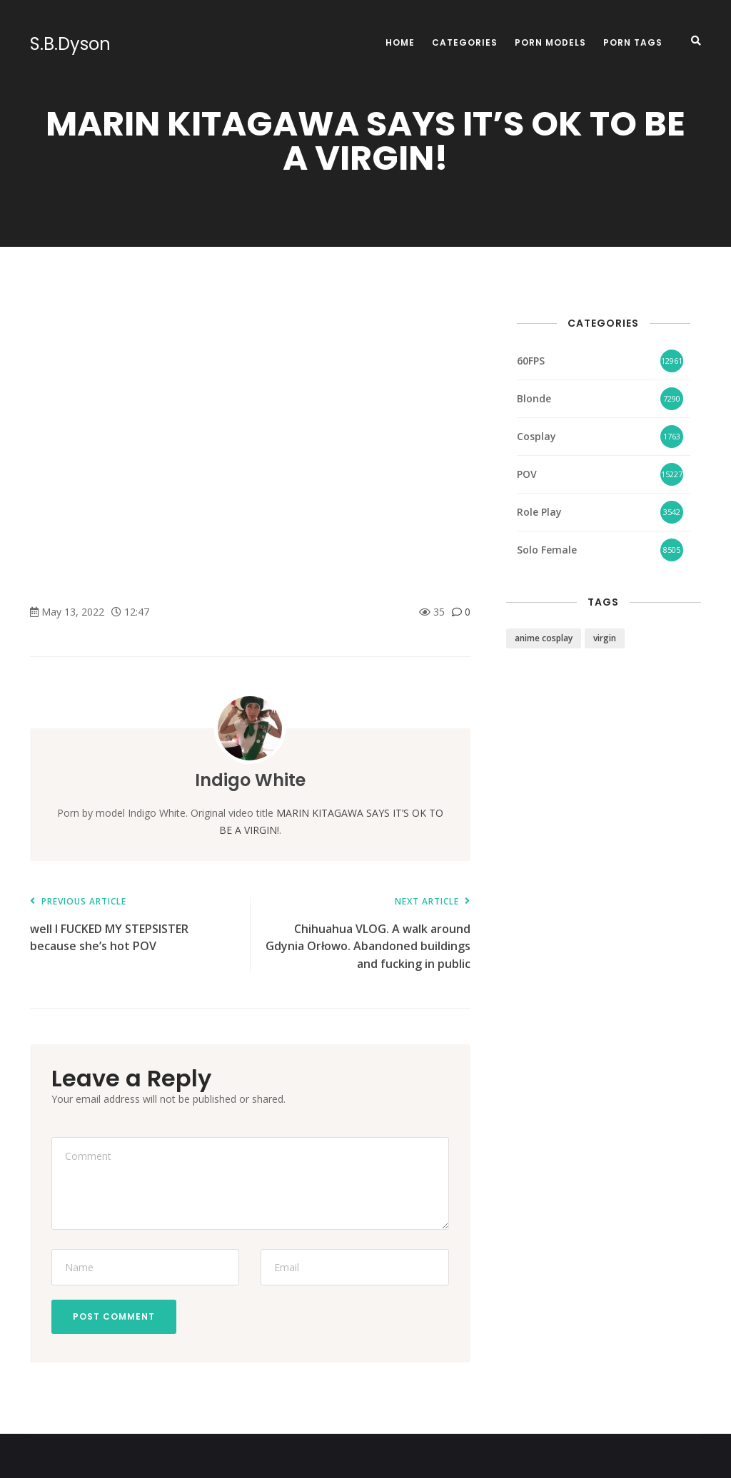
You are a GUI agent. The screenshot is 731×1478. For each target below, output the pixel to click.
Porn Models (550, 42)
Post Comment (114, 1316)
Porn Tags (632, 42)
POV (527, 474)
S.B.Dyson (70, 44)
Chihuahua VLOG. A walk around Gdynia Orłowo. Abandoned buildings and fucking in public (367, 934)
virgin (604, 638)
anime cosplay (544, 638)
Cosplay (536, 436)
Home (400, 42)
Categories (465, 42)
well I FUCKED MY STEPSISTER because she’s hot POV (133, 925)
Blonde (534, 398)
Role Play (539, 512)
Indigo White (250, 780)
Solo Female (547, 549)
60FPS (531, 360)
